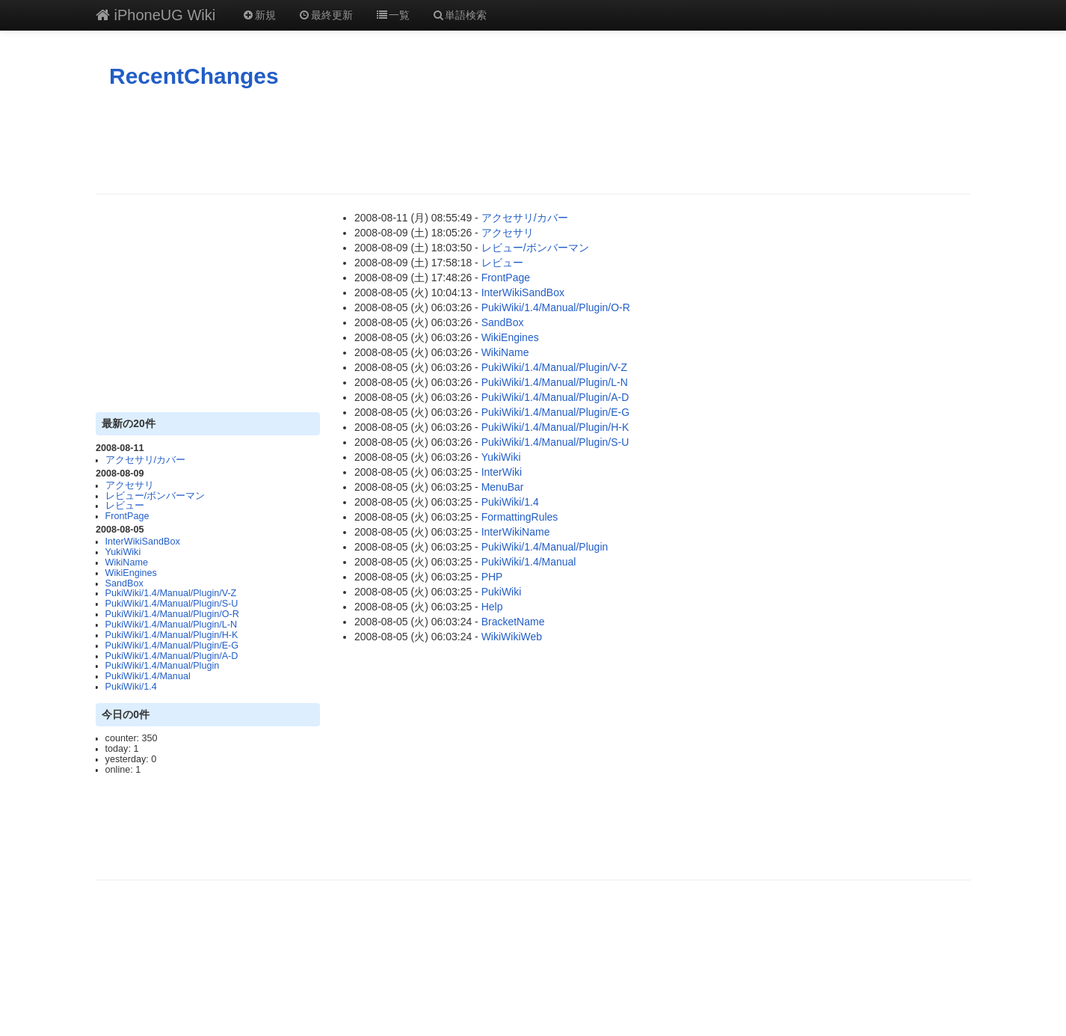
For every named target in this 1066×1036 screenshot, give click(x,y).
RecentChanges (194, 76)
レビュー (124, 505)
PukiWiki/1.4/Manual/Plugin (162, 665)
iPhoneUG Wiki (155, 15)
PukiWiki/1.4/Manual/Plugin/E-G (171, 645)
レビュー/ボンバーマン (155, 496)
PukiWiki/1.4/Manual (148, 676)
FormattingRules (519, 517)
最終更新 (326, 15)
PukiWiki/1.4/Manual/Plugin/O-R (172, 614)
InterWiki (501, 472)
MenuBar (502, 487)
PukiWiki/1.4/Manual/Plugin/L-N (171, 624)
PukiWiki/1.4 (131, 686)
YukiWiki (123, 552)
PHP (492, 577)
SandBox (124, 583)
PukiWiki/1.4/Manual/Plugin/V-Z (171, 593)
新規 (258, 15)
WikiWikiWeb (511, 637)
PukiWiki (501, 592)
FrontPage (127, 516)
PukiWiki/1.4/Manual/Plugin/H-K (171, 635)
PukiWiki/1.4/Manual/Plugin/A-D (171, 656)
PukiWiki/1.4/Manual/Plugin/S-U (171, 603)
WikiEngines (131, 573)
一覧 (392, 15)
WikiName (126, 562)
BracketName (513, 622)
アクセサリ (129, 485)
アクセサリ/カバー (145, 460)
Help (492, 607)
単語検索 (459, 15)
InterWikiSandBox (142, 541)
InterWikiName (515, 532)
